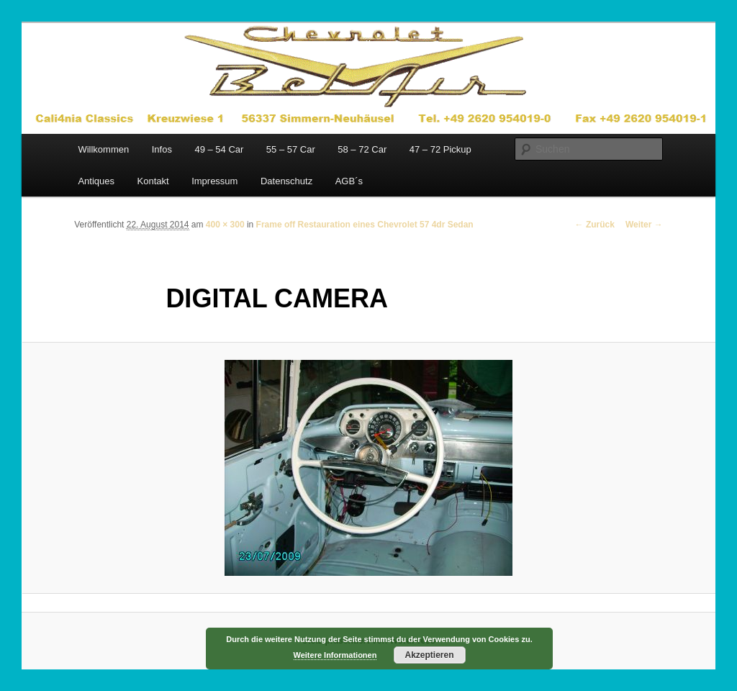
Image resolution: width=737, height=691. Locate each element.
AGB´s (349, 181)
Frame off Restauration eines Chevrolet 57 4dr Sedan (365, 225)
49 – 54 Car (218, 149)
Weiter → (644, 225)
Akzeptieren (428, 655)
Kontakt (153, 181)
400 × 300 (225, 225)
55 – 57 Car (290, 149)
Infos (162, 149)
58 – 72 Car (362, 149)
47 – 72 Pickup (440, 149)
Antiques (96, 181)
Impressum (214, 181)
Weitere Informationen (335, 655)
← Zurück (595, 225)
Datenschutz (286, 181)
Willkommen (103, 149)
